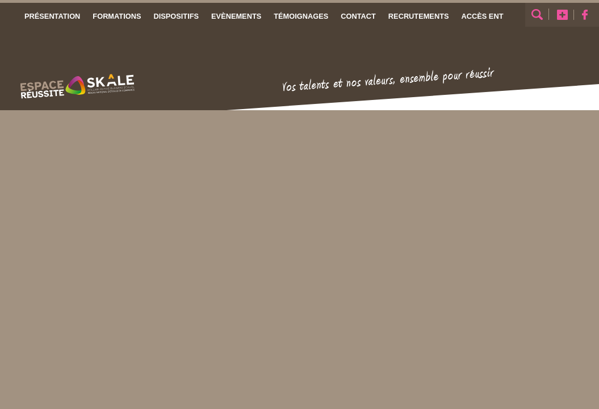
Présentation (52, 16)
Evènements (236, 16)
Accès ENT (482, 16)
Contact (358, 16)
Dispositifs (176, 16)
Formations (117, 16)
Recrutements (418, 16)
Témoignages (301, 16)
